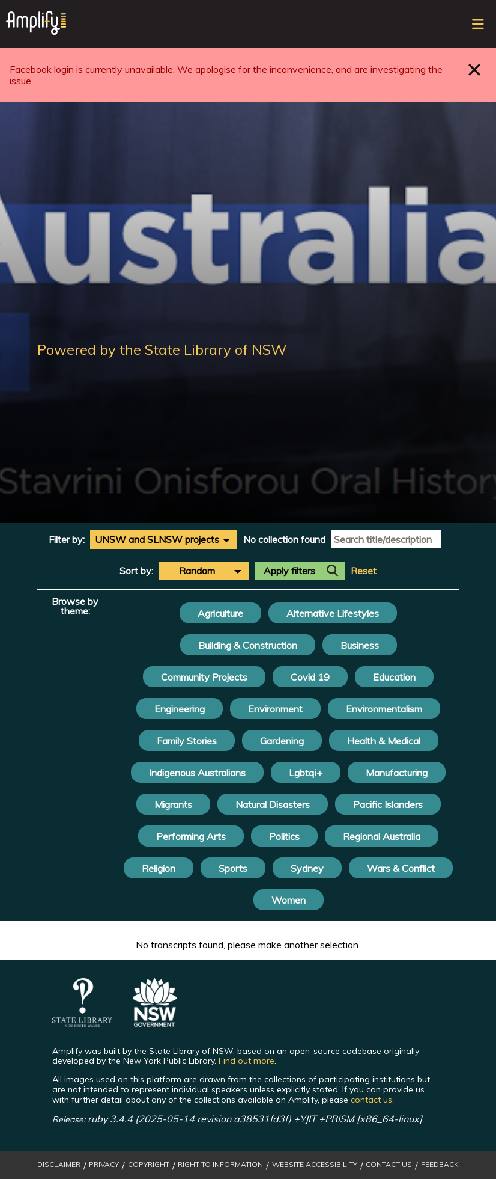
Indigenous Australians (197, 773)
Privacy (104, 1164)
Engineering (179, 709)
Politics (284, 836)
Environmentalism (384, 709)
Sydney (307, 868)
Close (474, 69)
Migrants (173, 804)
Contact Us (389, 1164)
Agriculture (220, 613)
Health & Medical (383, 741)
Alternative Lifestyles (332, 613)
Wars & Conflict (401, 868)
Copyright (148, 1164)
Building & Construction (247, 645)
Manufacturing (397, 773)
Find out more (246, 1060)
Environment (275, 709)
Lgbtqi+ (305, 773)
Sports (233, 868)
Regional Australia (381, 836)
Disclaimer (58, 1164)
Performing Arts (191, 836)
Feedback (440, 1164)
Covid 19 (310, 677)
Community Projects (204, 677)
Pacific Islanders (388, 804)
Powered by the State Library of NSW (162, 349)
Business (359, 645)
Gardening (282, 741)
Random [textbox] (197, 571)
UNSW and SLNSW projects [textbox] (157, 539)
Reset (364, 571)
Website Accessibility (314, 1164)
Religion (158, 868)
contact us (371, 1099)
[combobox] (163, 539)
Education (394, 677)
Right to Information (220, 1164)
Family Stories (187, 741)
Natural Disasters (272, 804)
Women (288, 900)
